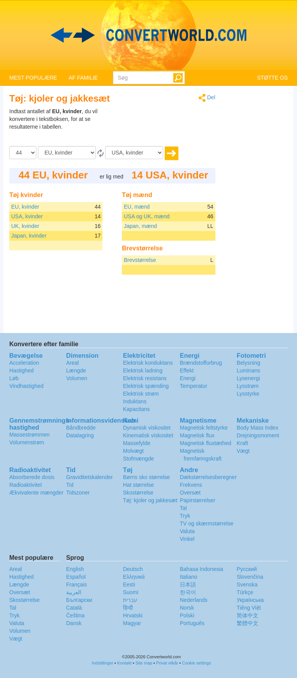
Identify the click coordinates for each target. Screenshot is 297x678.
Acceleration (24, 363)
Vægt (243, 451)
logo (148, 35)
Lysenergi (248, 378)
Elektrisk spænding (146, 386)
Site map (143, 663)
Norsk (187, 608)
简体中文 (247, 615)
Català (74, 608)
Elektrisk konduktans (147, 363)
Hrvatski (133, 615)
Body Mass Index (257, 428)
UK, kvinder (25, 226)
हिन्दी (128, 608)
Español (76, 577)
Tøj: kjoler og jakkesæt (150, 500)
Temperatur (193, 386)
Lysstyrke (248, 394)
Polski (187, 615)
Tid (69, 485)
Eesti (129, 584)
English (75, 569)
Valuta (187, 531)
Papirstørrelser (197, 500)
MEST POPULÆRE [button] (33, 78)
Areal (72, 363)
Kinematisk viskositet (148, 435)
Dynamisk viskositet (147, 428)
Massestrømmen (29, 435)
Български (79, 600)
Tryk (185, 516)
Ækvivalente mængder (36, 492)
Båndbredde (81, 428)
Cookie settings (196, 663)
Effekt (187, 370)
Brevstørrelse (140, 260)
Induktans (135, 401)
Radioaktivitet (25, 485)
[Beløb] (22, 152)
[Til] (134, 152)
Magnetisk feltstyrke (204, 428)
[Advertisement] (167, 126)
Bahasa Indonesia (201, 569)
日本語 (188, 584)
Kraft (242, 443)
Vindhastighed (26, 386)
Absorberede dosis (32, 477)
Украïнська (250, 600)
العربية (73, 592)
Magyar (132, 623)
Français (76, 584)
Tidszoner (78, 492)
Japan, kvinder (28, 236)
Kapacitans (136, 409)
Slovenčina (250, 577)
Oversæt (190, 492)
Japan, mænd (140, 226)
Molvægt (133, 451)
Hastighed (21, 370)
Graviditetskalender (89, 477)
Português (192, 623)
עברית (130, 600)
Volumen (76, 378)
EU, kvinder (25, 207)
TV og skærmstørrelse (206, 523)
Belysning (248, 363)
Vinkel (187, 539)
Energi (187, 378)
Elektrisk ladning (142, 370)
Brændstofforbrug (201, 363)
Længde (76, 370)
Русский (247, 569)
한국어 (188, 592)
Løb (14, 378)
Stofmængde (138, 458)
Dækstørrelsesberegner (208, 477)
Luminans (248, 370)
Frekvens (191, 485)
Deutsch (133, 569)
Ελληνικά (134, 577)
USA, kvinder (27, 216)
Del (206, 98)
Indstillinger (102, 663)
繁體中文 (247, 623)
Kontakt (124, 663)
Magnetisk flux (197, 435)
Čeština (75, 615)
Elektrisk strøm (141, 394)
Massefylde (136, 443)
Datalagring (80, 435)
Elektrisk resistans (145, 378)
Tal (183, 508)
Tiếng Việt (249, 608)
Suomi (130, 592)
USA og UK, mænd (146, 216)
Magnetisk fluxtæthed (205, 443)
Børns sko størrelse (146, 477)
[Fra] (67, 152)
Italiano (188, 577)
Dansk (74, 623)
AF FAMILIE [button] (82, 78)
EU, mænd (137, 207)
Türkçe (245, 592)
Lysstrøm (248, 386)
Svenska (247, 584)
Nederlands (194, 600)
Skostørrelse (138, 492)
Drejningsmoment (258, 435)
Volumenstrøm (26, 442)
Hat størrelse (138, 485)
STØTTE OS (272, 78)
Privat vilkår (167, 663)
